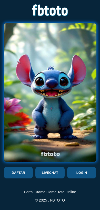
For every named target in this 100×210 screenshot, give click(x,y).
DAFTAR (18, 173)
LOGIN (81, 173)
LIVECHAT (50, 173)
